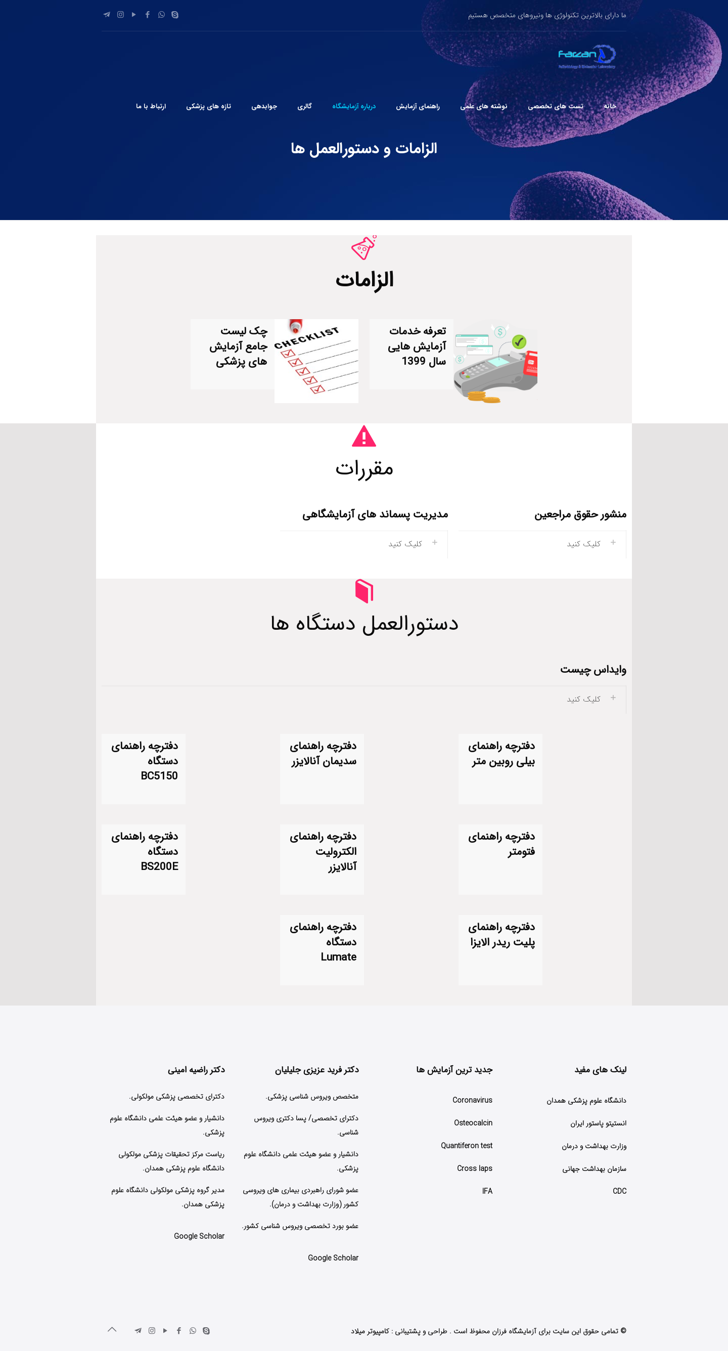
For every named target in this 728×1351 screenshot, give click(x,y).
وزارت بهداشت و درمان (594, 1146)
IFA (487, 1191)
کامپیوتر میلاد (370, 1331)
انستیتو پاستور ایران (598, 1123)
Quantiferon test (466, 1146)
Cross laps (474, 1168)
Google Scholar (333, 1258)
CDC (619, 1191)
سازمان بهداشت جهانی (594, 1168)
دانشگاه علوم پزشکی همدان (586, 1100)
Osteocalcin (473, 1123)
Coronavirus (472, 1100)
